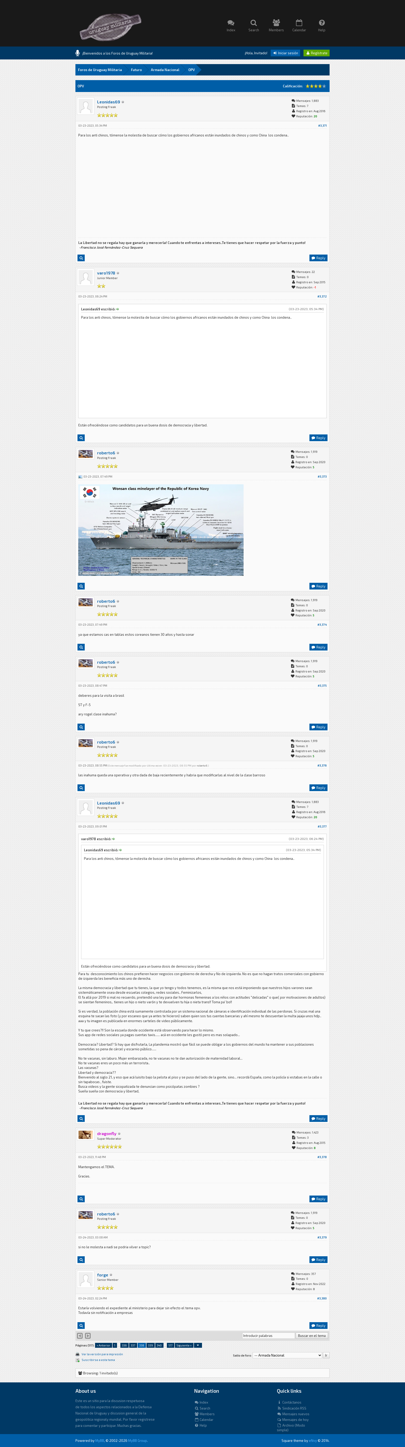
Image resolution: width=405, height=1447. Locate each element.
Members (204, 1414)
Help (200, 1425)
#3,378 (322, 1157)
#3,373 (322, 476)
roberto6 (106, 452)
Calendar (203, 1420)
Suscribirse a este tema (98, 1359)
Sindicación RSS (291, 1408)
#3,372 (322, 296)
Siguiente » (184, 1345)
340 (159, 1345)
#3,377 (322, 826)
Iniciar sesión (285, 53)
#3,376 (322, 765)
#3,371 (322, 125)
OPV (191, 70)
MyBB (99, 1440)
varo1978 (106, 272)
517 (170, 1345)
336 (124, 1345)
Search (202, 1408)
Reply (318, 258)
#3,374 (322, 624)
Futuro (136, 70)
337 (133, 1345)
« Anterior (103, 1345)
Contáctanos (289, 1402)
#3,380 (322, 1298)
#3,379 (322, 1237)
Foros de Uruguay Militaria (100, 70)
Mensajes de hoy (293, 1420)
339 (150, 1345)
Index (201, 1402)
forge (102, 1274)
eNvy (313, 1440)
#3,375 (322, 685)
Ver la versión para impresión (102, 1354)
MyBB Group (137, 1440)
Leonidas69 (108, 101)
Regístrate (317, 53)
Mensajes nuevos (293, 1414)
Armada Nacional (165, 70)
